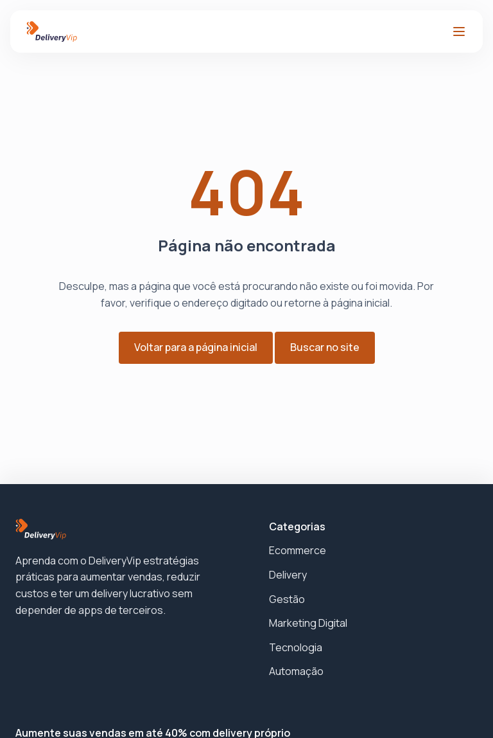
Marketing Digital (308, 623)
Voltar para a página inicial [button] (195, 347)
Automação (296, 671)
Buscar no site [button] (324, 347)
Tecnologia (295, 647)
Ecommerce (297, 550)
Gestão (287, 599)
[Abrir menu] (459, 31)
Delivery (288, 575)
